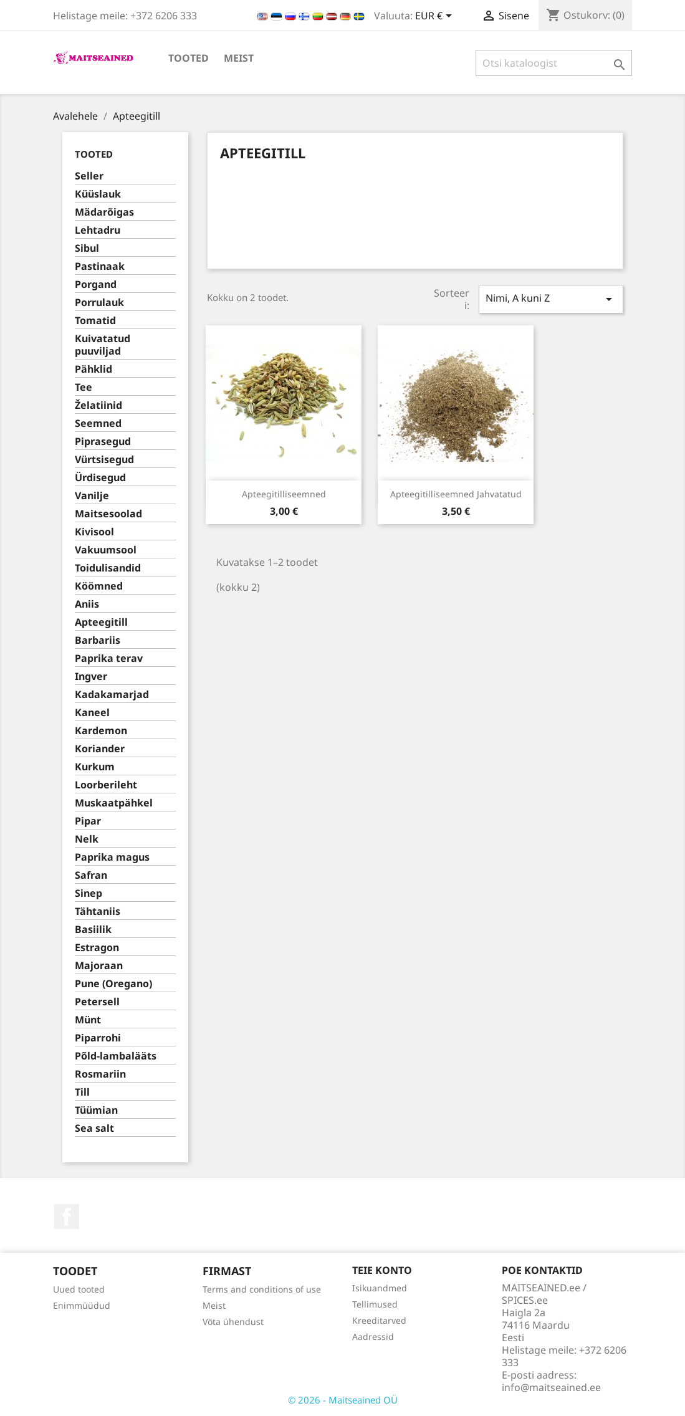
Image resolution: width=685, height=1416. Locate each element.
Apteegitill (101, 622)
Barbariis (97, 640)
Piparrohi (98, 1038)
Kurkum (95, 766)
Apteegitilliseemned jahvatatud (456, 494)
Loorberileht (106, 785)
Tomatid (95, 320)
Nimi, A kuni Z (551, 299)
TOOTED (188, 58)
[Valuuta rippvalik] (435, 16)
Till (82, 1092)
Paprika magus (112, 857)
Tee (83, 387)
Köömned (99, 586)
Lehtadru (97, 230)
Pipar (88, 821)
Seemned (98, 423)
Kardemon (101, 730)
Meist (239, 58)
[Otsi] (554, 63)
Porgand (96, 284)
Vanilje (92, 495)
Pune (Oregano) (113, 983)
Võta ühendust (233, 1322)
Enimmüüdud (81, 1305)
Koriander (100, 748)
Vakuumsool (106, 550)
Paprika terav (109, 658)
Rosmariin (100, 1074)
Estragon (97, 947)
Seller (89, 176)
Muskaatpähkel (114, 803)
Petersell (97, 1001)
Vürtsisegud (104, 459)
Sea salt (94, 1128)
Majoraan (99, 965)
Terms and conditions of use (262, 1289)
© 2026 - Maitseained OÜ (343, 1400)
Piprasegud (103, 441)
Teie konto (382, 1270)
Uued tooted (79, 1289)
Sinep (88, 893)
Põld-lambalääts (115, 1056)
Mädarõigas (104, 212)
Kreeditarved (379, 1320)
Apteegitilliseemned (284, 494)
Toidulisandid (108, 568)
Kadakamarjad (112, 694)
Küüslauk (98, 194)
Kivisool (94, 531)
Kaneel (92, 712)
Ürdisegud (100, 477)
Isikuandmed (379, 1288)
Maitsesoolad (108, 513)
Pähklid (93, 369)
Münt (88, 1019)
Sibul (87, 248)
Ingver (91, 676)
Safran (91, 875)
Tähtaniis (97, 911)
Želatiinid (98, 405)
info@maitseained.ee (551, 1387)
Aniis (87, 604)
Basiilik (93, 929)
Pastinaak (100, 266)
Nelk (86, 839)
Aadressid (373, 1336)
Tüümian (96, 1110)
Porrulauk (99, 302)
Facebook (66, 1216)
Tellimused (375, 1304)
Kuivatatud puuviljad (102, 345)
